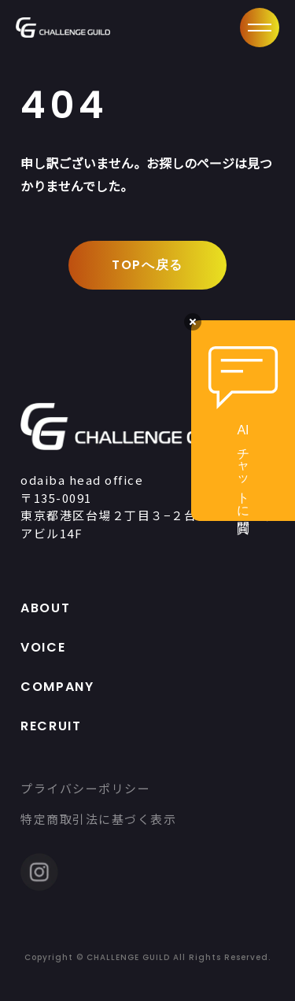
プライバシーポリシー (85, 788)
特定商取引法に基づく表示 (98, 819)
